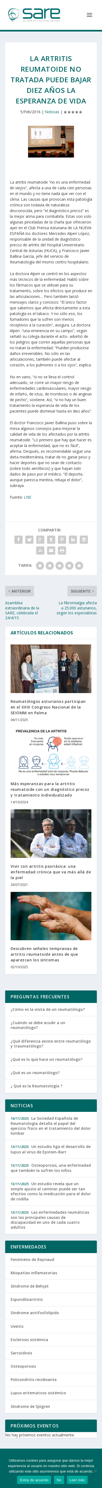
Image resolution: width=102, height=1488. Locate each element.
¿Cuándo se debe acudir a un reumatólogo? (38, 1025)
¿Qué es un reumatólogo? (35, 1072)
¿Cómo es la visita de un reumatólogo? (48, 1009)
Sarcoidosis (21, 1352)
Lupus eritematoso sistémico (38, 1392)
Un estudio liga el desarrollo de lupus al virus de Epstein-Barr (51, 1149)
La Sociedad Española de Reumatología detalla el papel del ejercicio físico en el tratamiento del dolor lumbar (51, 1126)
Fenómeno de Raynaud (32, 1259)
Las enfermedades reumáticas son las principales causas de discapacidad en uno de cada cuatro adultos (50, 1220)
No (59, 1480)
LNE (27, 497)
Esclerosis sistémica (29, 1339)
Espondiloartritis (27, 1299)
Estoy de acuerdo (34, 1480)
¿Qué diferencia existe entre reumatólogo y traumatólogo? (51, 1044)
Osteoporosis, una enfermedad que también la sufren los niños (51, 1168)
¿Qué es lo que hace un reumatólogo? (46, 1059)
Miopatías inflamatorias (34, 1272)
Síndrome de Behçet (30, 1286)
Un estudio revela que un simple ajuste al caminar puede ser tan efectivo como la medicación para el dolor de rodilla (51, 1191)
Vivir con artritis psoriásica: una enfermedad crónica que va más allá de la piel (51, 872)
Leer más (77, 1480)
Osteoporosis (23, 1366)
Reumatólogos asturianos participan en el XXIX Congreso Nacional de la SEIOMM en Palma (48, 707)
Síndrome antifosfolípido (35, 1312)
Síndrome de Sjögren (30, 1406)
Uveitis (17, 1326)
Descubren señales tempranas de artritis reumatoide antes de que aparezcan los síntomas (44, 954)
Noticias (52, 111)
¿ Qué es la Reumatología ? (36, 1086)
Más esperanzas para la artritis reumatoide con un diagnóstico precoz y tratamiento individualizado (50, 789)
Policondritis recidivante (34, 1379)
